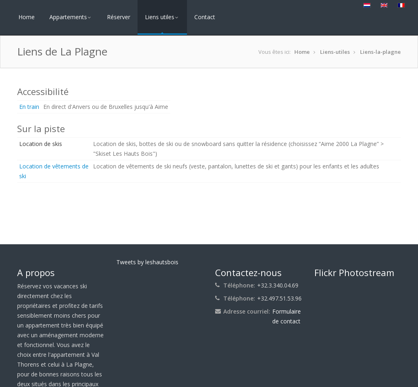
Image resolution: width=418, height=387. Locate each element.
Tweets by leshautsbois (147, 262)
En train (29, 107)
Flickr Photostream (354, 272)
